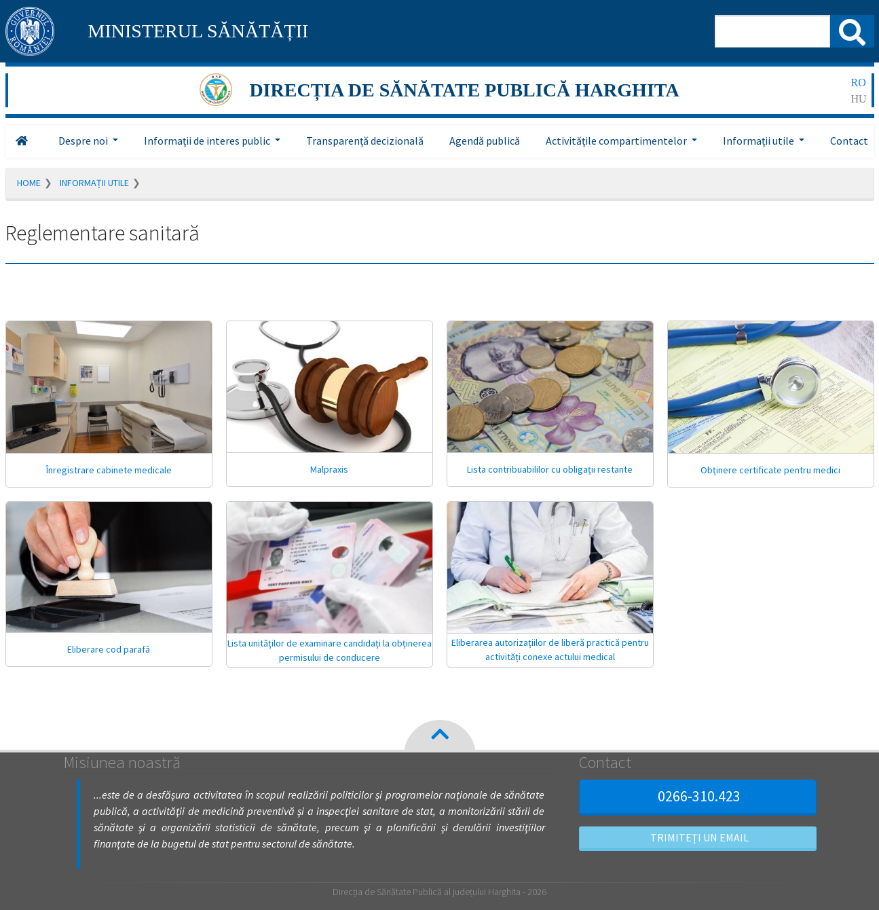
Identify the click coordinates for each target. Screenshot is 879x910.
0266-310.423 (697, 795)
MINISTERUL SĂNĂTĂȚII (198, 30)
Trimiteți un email (698, 837)
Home (29, 183)
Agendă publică (484, 140)
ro (858, 82)
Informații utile (759, 140)
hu (859, 99)
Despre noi (84, 140)
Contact (849, 140)
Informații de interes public (208, 140)
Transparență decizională (365, 140)
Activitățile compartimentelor (617, 140)
